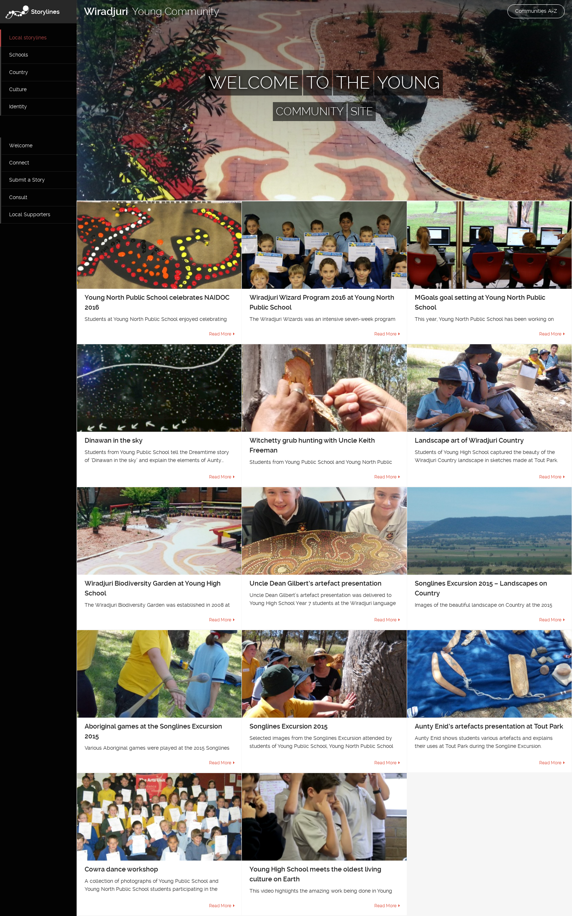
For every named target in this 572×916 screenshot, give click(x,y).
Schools (18, 55)
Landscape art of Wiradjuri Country (469, 440)
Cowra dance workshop (121, 869)
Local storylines (28, 37)
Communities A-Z (536, 11)
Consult (18, 197)
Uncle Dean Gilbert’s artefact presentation (316, 583)
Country (18, 72)
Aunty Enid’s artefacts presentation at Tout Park (489, 726)
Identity (18, 106)
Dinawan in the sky (114, 440)
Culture (18, 89)
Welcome (20, 145)
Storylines (45, 11)
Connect (19, 163)
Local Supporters (29, 214)
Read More (220, 334)
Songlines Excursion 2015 (289, 726)
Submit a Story (27, 180)
